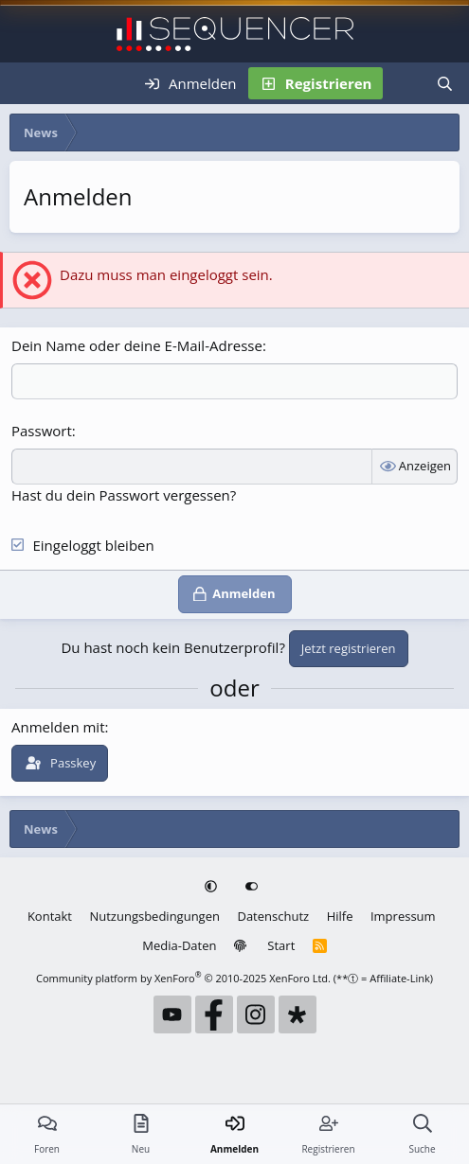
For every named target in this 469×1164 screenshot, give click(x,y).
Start (281, 945)
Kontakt (49, 916)
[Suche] (444, 83)
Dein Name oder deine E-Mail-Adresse (136, 345)
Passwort (41, 430)
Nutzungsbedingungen (154, 916)
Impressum (403, 916)
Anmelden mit (58, 726)
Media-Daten (179, 945)
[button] (212, 887)
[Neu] (403, 83)
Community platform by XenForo (183, 978)
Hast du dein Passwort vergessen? (123, 494)
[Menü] (26, 83)
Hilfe (340, 916)
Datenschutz (273, 916)
